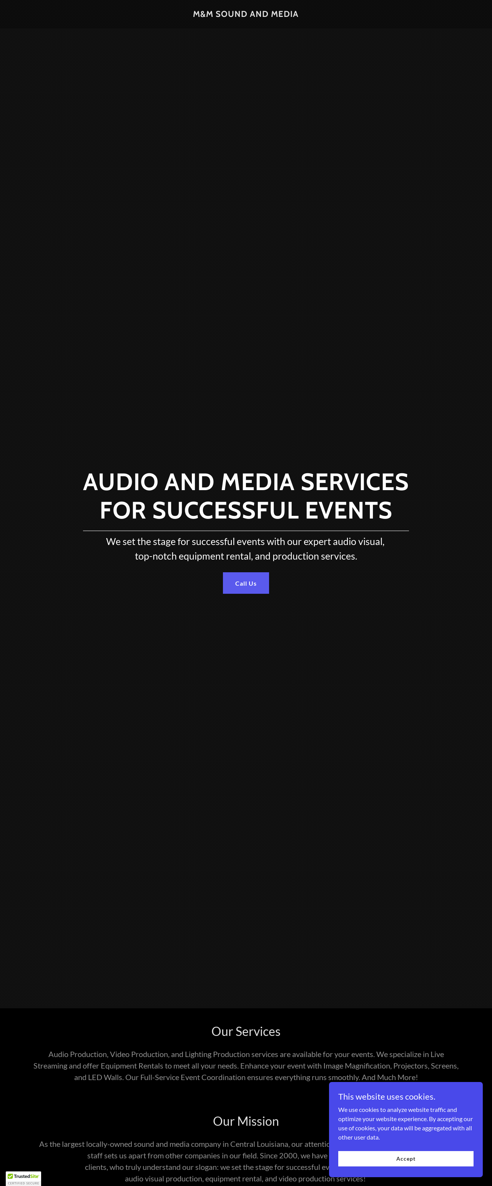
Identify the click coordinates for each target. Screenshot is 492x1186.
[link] (246, 14)
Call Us (246, 583)
